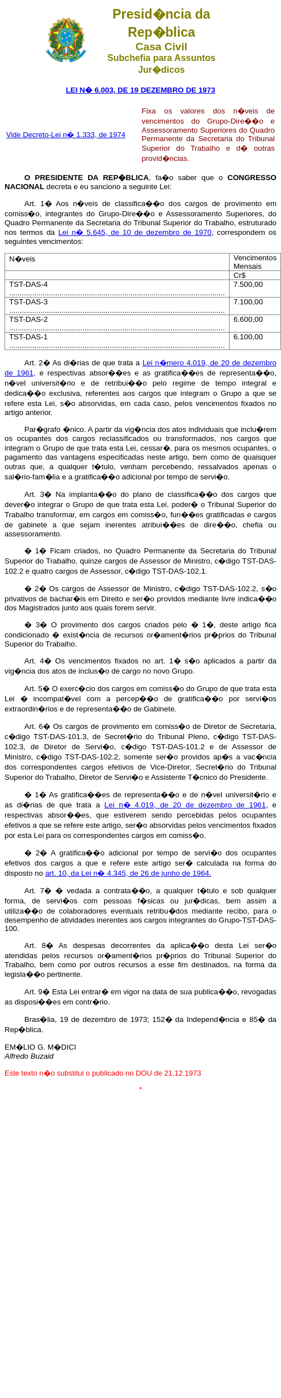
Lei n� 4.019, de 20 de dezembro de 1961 (185, 805)
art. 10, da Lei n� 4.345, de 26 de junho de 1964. (128, 873)
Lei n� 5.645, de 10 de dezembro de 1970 (134, 232)
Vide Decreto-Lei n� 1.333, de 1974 (66, 134)
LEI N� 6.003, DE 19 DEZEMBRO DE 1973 (140, 90)
